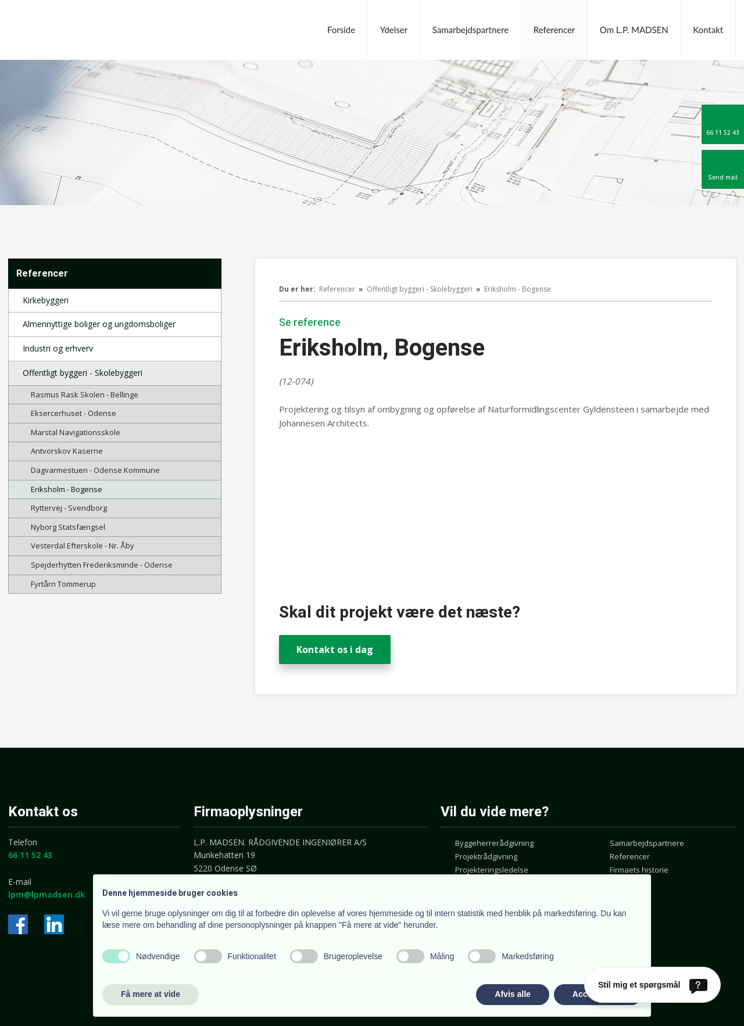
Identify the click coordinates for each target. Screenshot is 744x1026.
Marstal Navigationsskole (75, 432)
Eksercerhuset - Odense (73, 413)
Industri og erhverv (58, 348)
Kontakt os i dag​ (334, 649)
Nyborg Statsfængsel (68, 527)
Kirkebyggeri (46, 300)
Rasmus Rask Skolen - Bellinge (84, 394)
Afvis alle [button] (512, 994)
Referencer (554, 29)
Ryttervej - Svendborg (69, 508)
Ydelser (393, 29)
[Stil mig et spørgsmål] (652, 985)
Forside (341, 29)
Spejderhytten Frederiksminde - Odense (102, 564)
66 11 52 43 (30, 854)
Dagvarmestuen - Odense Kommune (95, 470)
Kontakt (708, 29)
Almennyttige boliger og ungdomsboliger (99, 323)
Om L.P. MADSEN (634, 29)
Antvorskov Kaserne (67, 451)
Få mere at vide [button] (150, 994)
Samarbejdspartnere (470, 29)
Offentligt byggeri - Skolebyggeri (82, 372)
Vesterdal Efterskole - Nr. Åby (82, 545)
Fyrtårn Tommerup (63, 584)
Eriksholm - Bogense (66, 489)
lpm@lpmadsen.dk (46, 894)
